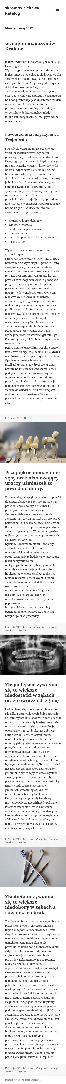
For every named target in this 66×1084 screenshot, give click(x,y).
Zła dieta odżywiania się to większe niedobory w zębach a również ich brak (30, 904)
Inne (29, 417)
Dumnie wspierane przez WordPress (23, 1079)
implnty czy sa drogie (47, 627)
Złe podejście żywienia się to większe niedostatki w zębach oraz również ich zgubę (32, 692)
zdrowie (29, 839)
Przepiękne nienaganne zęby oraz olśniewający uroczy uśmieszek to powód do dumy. (32, 480)
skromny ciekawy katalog (22, 10)
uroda (29, 627)
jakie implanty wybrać (15, 630)
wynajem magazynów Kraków (30, 46)
